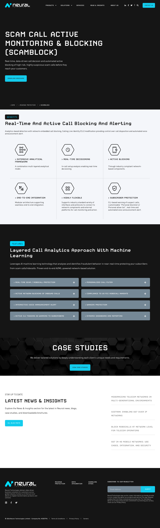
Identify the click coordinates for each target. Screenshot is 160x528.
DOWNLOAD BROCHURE (16, 78)
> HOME (12, 105)
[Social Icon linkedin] (7, 503)
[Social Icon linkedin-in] (125, 5)
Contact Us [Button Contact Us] (149, 5)
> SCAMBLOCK (44, 105)
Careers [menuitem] (86, 518)
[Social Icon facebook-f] (128, 5)
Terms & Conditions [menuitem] (58, 518)
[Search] (138, 5)
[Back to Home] (17, 5)
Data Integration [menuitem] (77, 483)
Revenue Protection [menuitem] (60, 483)
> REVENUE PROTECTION (27, 105)
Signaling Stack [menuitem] (92, 483)
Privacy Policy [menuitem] (74, 518)
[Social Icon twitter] (131, 5)
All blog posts (14, 423)
